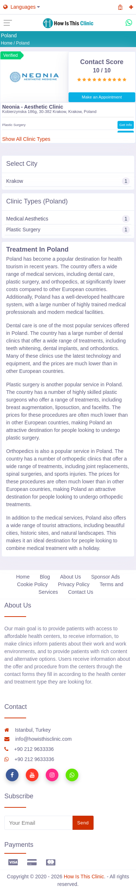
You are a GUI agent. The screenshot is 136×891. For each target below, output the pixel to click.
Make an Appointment (102, 97)
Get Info (125, 124)
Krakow (68, 181)
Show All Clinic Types (26, 139)
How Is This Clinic (84, 876)
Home (6, 43)
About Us (70, 577)
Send (83, 822)
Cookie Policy (32, 584)
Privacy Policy (74, 584)
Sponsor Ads (105, 577)
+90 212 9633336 (29, 749)
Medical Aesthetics (68, 219)
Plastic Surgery (68, 230)
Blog (45, 577)
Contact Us (80, 592)
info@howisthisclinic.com (38, 739)
